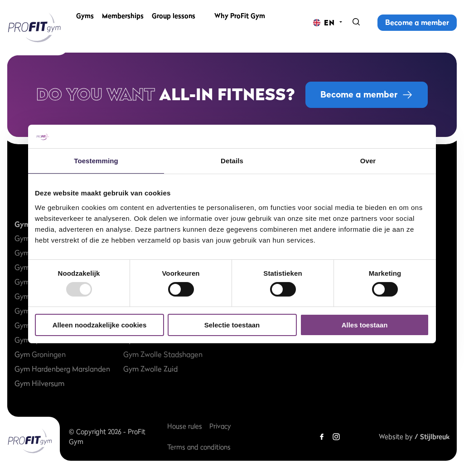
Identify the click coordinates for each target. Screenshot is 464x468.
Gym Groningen (40, 354)
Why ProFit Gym (239, 22)
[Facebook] (321, 436)
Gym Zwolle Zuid (150, 368)
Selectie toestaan (232, 325)
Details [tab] (232, 161)
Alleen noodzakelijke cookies (100, 325)
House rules (184, 426)
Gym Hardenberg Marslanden (62, 368)
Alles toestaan (365, 325)
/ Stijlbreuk (432, 436)
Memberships (123, 22)
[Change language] (324, 23)
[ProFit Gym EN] (34, 27)
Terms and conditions (199, 447)
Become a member (417, 22)
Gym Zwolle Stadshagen (163, 354)
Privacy (220, 426)
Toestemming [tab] (96, 161)
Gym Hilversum (39, 383)
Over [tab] (368, 161)
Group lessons (173, 22)
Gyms (85, 22)
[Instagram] (336, 436)
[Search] (356, 22)
